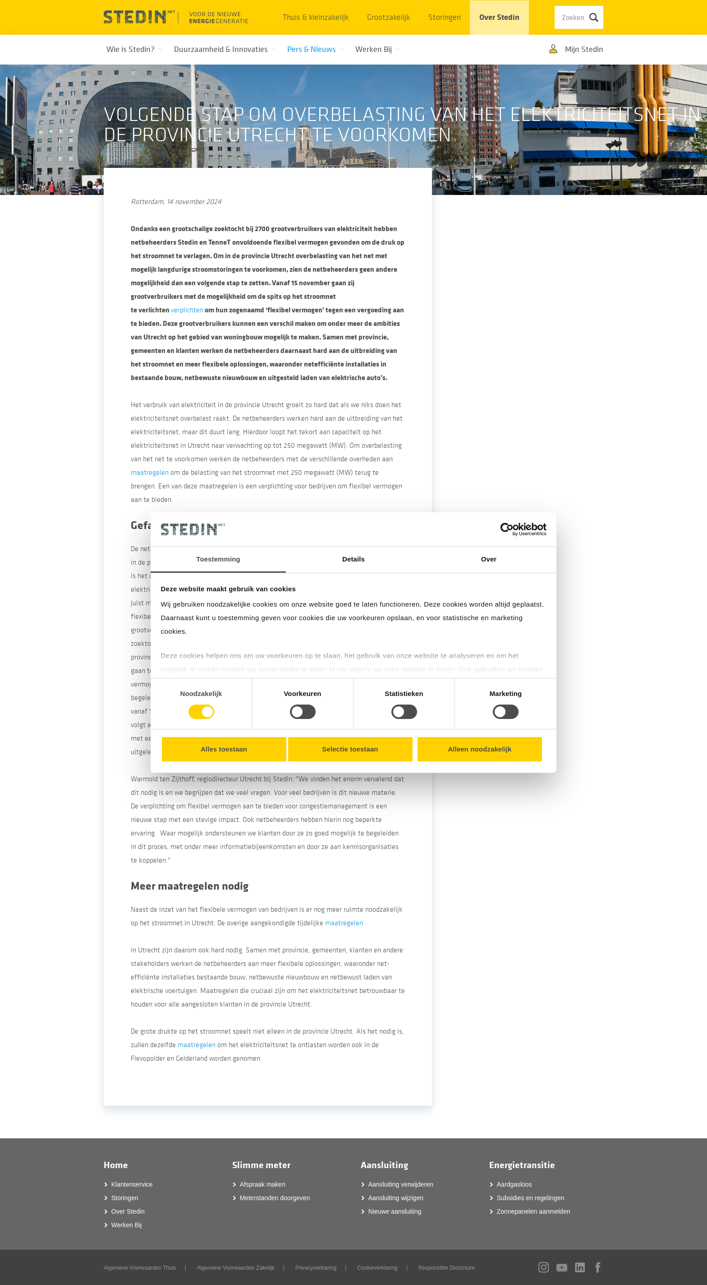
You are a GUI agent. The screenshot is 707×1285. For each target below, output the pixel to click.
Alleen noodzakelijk (479, 749)
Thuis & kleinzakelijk (316, 17)
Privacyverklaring (315, 1268)
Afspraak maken (262, 1184)
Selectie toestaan (350, 749)
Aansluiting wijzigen (395, 1197)
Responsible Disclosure (446, 1268)
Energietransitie (522, 1165)
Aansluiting (384, 1165)
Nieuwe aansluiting (395, 1211)
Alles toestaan (224, 749)
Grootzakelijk (388, 17)
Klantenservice (132, 1184)
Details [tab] (353, 559)
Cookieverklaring (377, 1268)
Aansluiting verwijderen (400, 1184)
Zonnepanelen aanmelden (533, 1211)
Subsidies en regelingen (530, 1197)
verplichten (187, 310)
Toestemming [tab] (218, 559)
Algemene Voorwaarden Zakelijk (236, 1268)
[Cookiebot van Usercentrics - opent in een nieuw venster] (507, 529)
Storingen (444, 17)
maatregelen (150, 472)
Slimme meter (261, 1165)
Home (116, 1165)
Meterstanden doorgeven (275, 1197)
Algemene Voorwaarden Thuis (140, 1268)
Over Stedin (499, 17)
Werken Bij (126, 1225)
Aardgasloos (514, 1184)
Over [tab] (489, 559)
